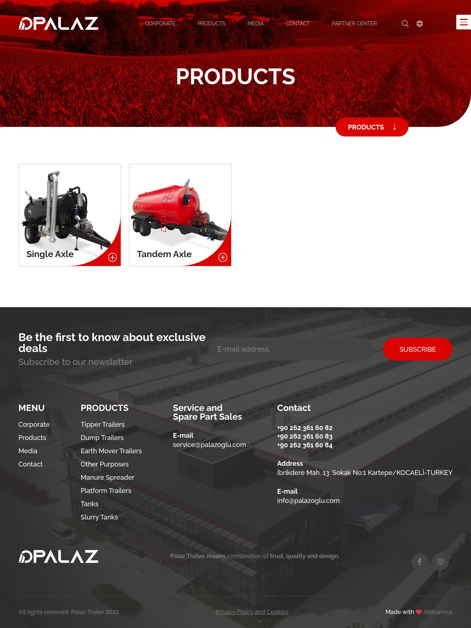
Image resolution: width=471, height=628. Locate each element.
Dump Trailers (102, 437)
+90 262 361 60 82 (305, 428)
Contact (30, 464)
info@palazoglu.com (308, 500)
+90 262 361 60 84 (305, 445)
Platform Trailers (106, 490)
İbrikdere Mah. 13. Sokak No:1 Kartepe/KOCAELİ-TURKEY (365, 472)
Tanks (89, 504)
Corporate (34, 424)
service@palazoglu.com (209, 444)
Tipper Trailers (103, 424)
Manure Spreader (107, 477)
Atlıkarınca (438, 612)
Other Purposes (105, 464)
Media (28, 451)
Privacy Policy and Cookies (252, 612)
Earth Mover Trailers (111, 451)
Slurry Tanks (99, 517)
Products (32, 437)
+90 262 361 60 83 (305, 436)
